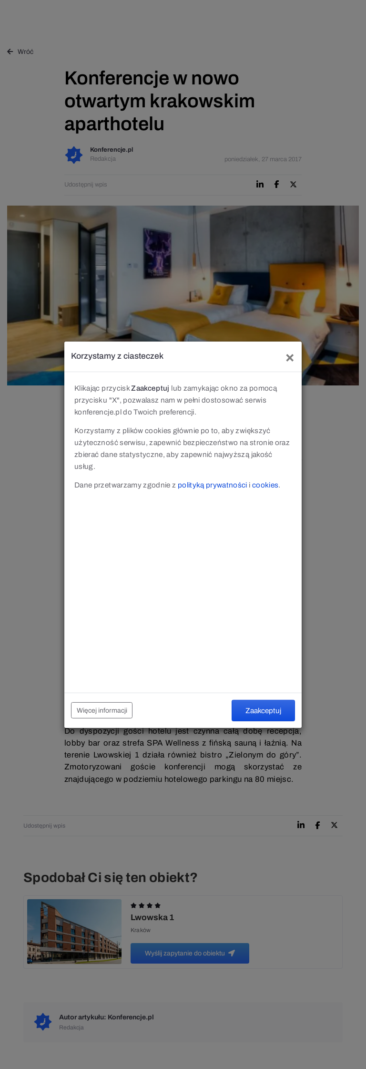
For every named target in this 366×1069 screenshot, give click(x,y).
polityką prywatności (212, 485)
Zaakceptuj (263, 710)
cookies (265, 485)
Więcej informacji (102, 710)
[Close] (290, 357)
